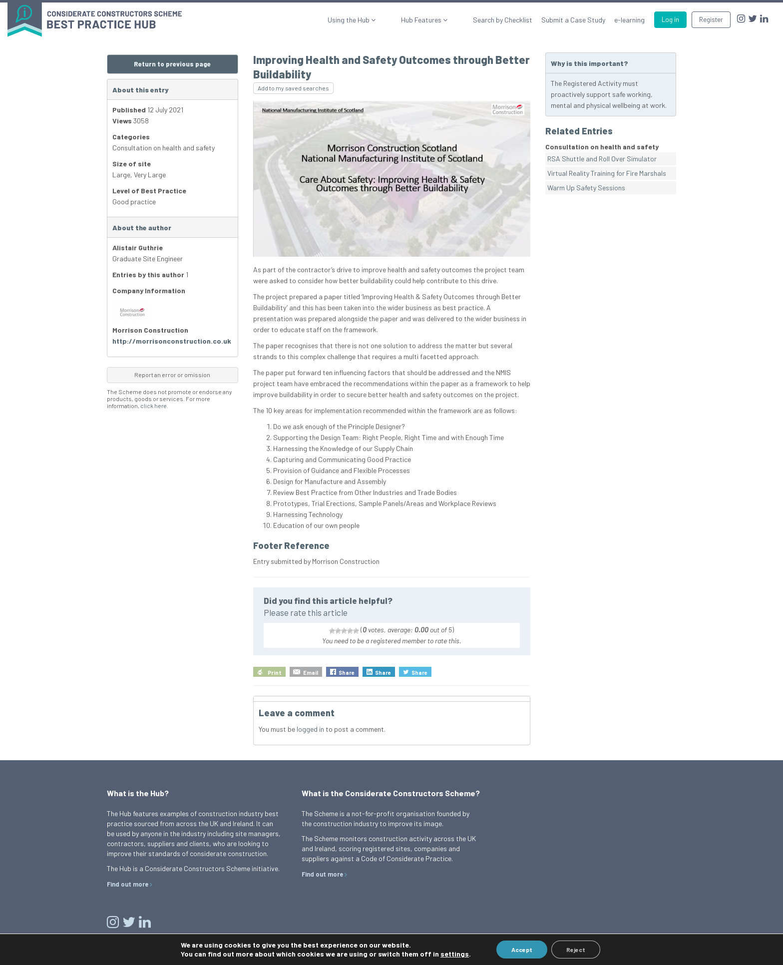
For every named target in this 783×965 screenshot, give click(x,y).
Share (347, 672)
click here (153, 405)
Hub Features (438, 19)
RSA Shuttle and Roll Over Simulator (602, 158)
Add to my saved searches (293, 87)
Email (310, 672)
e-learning (629, 19)
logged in (310, 729)
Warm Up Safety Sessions (586, 187)
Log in (670, 19)
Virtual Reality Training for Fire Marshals (606, 173)
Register (711, 19)
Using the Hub (382, 19)
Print (275, 672)
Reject (575, 949)
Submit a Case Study (573, 19)
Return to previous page (172, 64)
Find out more (127, 884)
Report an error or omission (172, 374)
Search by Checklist (502, 19)
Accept (521, 949)
